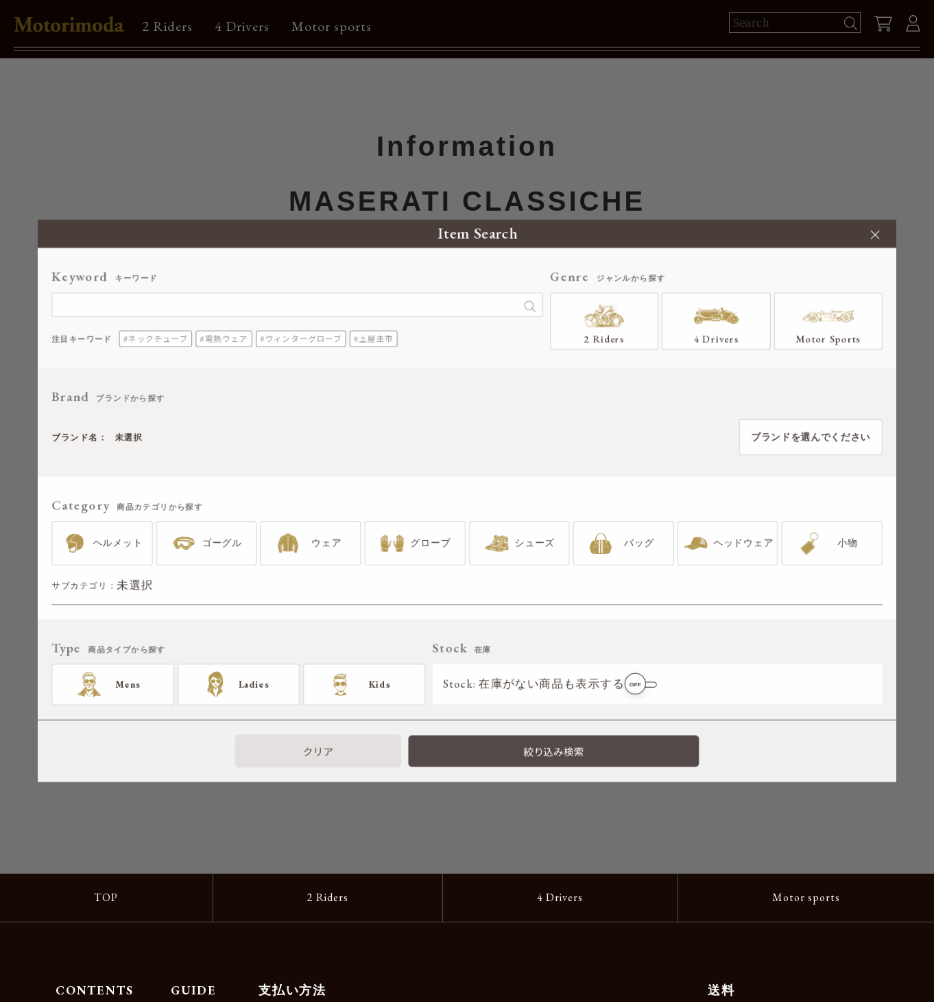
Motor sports (331, 26)
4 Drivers (242, 26)
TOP (106, 897)
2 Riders (167, 26)
